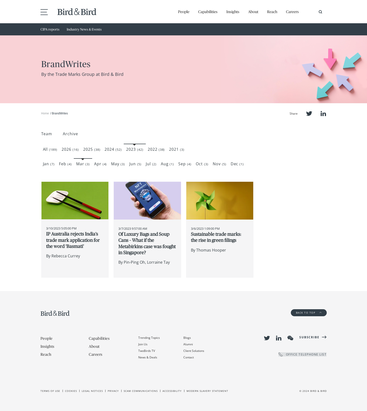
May (118, 163)
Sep (184, 163)
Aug (167, 163)
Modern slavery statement (207, 391)
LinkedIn (323, 113)
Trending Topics (149, 338)
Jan (49, 163)
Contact (188, 357)
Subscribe (309, 337)
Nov (219, 163)
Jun (135, 163)
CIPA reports (50, 29)
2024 (113, 149)
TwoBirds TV (146, 351)
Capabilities (208, 11)
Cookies (71, 391)
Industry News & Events (84, 29)
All (50, 149)
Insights (232, 11)
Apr (100, 163)
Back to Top (309, 312)
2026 (70, 149)
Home (45, 113)
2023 (134, 149)
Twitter (309, 113)
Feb (65, 163)
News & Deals (147, 357)
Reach (272, 11)
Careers (292, 11)
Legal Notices (92, 391)
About (253, 11)
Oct (202, 163)
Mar (83, 163)
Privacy (113, 391)
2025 (91, 149)
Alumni (188, 344)
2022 (156, 149)
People (183, 11)
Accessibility (172, 391)
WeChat (290, 338)
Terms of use (50, 391)
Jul (151, 163)
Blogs (187, 338)
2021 (176, 149)
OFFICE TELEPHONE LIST (302, 354)
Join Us (142, 344)
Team (46, 133)
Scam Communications (141, 391)
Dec (237, 163)
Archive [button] (70, 133)
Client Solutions (193, 351)
